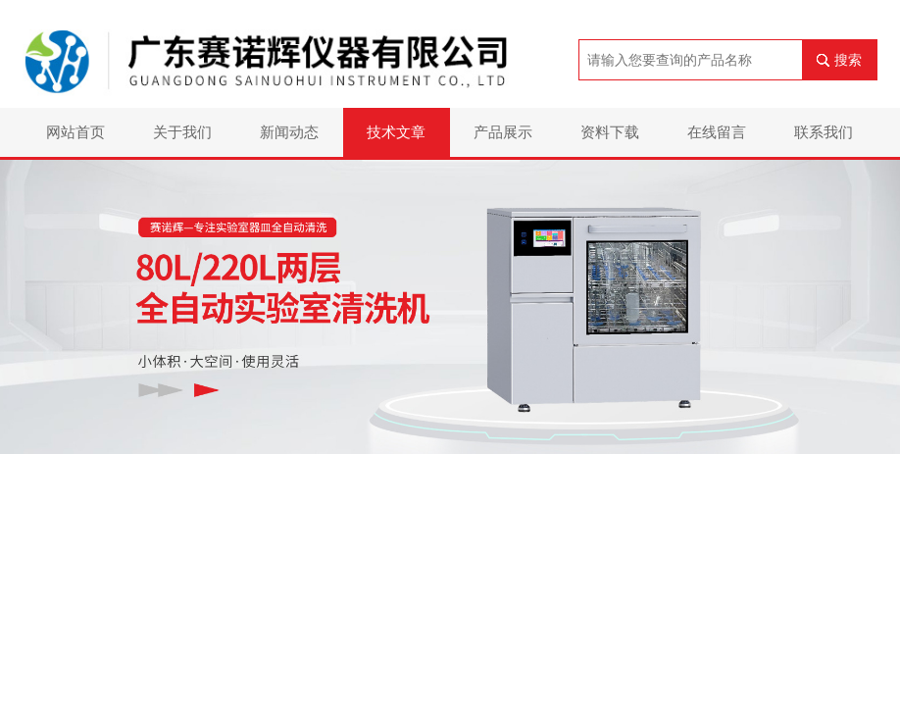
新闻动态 (289, 132)
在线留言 (716, 132)
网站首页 (75, 132)
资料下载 (609, 132)
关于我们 (182, 132)
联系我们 (823, 132)
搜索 (848, 60)
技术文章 (396, 132)
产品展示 (503, 132)
